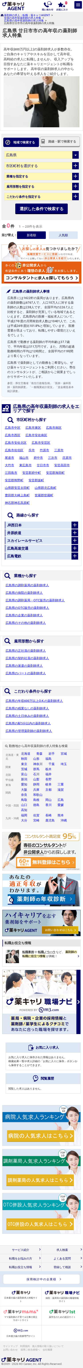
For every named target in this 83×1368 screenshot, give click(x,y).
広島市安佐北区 (16, 442)
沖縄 (64, 820)
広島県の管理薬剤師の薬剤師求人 (29, 730)
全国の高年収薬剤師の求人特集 (22, 17)
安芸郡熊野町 (14, 480)
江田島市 (11, 472)
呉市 (32, 450)
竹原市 (44, 450)
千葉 (51, 764)
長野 (48, 779)
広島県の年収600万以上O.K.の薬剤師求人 (34, 700)
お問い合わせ (10, 1349)
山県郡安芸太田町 (17, 487)
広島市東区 (33, 427)
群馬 (36, 769)
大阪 (24, 789)
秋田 (24, 758)
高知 (24, 810)
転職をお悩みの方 (20, 1258)
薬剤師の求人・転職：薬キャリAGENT (27, 15)
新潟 (24, 779)
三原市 (59, 450)
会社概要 (48, 1349)
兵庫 (36, 789)
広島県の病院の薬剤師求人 (24, 592)
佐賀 (36, 815)
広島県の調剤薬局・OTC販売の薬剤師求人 (35, 600)
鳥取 (24, 800)
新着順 (31, 235)
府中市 (38, 457)
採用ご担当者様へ (31, 1349)
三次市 (52, 457)
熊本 (61, 815)
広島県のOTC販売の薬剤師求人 (27, 607)
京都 (48, 789)
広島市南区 (54, 427)
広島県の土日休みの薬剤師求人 (27, 715)
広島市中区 (12, 427)
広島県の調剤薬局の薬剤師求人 (27, 585)
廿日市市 (43, 465)
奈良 (24, 794)
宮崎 (36, 820)
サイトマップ (10, 1346)
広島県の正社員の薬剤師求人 (26, 650)
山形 (36, 758)
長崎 (48, 815)
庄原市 (67, 457)
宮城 (64, 753)
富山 (24, 774)
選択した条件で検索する (42, 208)
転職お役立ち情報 (20, 1267)
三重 (61, 784)
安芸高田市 (62, 465)
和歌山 (37, 794)
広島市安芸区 (41, 442)
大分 (24, 820)
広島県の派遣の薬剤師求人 (24, 665)
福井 (48, 774)
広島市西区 (12, 435)
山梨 (36, 779)
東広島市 (25, 465)
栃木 (48, 769)
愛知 (24, 784)
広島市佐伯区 (14, 450)
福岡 (24, 815)
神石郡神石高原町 (17, 502)
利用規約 (25, 1346)
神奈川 (37, 764)
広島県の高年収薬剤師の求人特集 (24, 20)
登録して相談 (62, 1267)
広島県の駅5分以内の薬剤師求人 (28, 723)
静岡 (36, 784)
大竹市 (9, 465)
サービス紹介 (20, 1249)
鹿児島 (50, 820)
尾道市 (9, 457)
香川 (48, 805)
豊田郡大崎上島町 (17, 495)
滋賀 (61, 789)
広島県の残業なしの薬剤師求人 (27, 708)
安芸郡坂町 (36, 480)
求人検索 (62, 1249)
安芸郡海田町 (55, 472)
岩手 (51, 753)
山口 (24, 805)
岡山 (48, 800)
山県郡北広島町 (45, 487)
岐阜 (48, 784)
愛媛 (61, 805)
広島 (61, 800)
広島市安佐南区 (36, 435)
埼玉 (64, 764)
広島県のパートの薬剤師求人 (26, 673)
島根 (36, 800)
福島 (48, 758)
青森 (39, 753)
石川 (36, 774)
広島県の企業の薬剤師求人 (24, 615)
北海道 (25, 753)
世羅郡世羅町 (44, 495)
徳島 (36, 805)
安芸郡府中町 (31, 472)
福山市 (24, 457)
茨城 (24, 769)
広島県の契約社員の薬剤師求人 (27, 658)
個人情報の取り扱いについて (48, 1346)
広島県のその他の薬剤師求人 (26, 622)
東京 (24, 764)
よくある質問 (62, 1258)
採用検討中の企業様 (41, 1279)
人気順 (63, 235)
